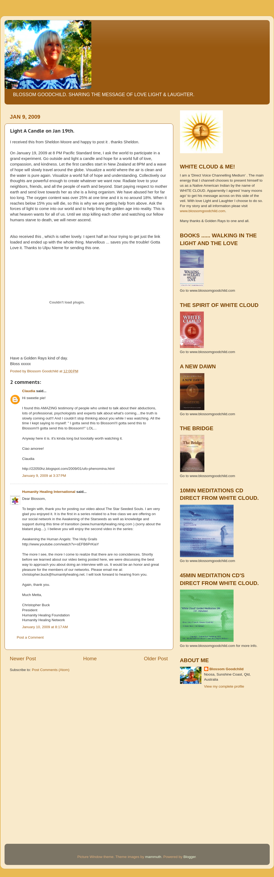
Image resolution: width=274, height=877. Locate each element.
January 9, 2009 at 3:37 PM (44, 476)
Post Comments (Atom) (50, 670)
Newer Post (23, 658)
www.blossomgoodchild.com (203, 211)
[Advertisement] (204, 717)
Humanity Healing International (49, 492)
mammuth (153, 857)
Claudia (28, 391)
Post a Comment (30, 637)
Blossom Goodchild (226, 669)
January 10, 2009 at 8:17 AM (45, 627)
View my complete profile (224, 686)
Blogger (189, 857)
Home (90, 658)
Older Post (156, 658)
